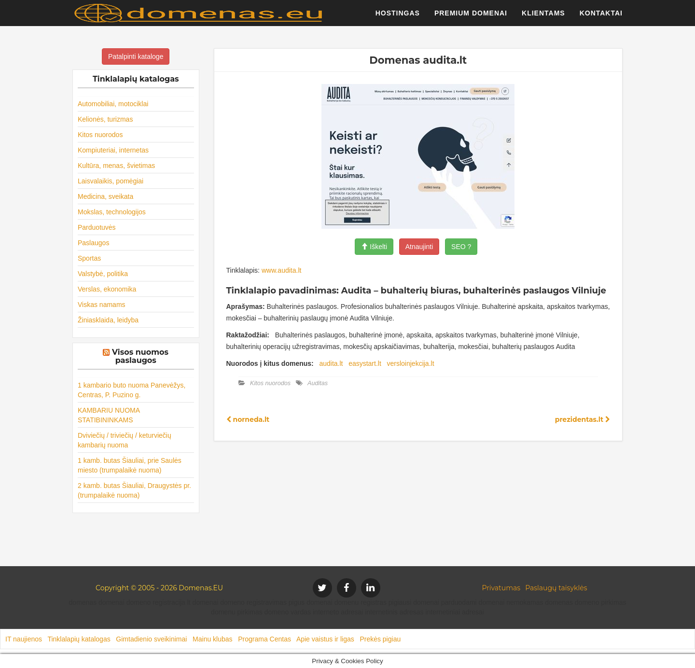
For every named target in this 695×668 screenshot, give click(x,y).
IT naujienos (23, 639)
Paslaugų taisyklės (556, 588)
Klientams (543, 17)
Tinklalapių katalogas (78, 639)
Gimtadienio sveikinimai (151, 639)
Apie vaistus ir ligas (325, 639)
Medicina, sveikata (105, 196)
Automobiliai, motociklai (113, 104)
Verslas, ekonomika (107, 289)
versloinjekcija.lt (410, 363)
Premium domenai (470, 17)
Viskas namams (101, 304)
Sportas (89, 258)
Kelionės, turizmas (105, 119)
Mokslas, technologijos (112, 212)
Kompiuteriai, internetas (113, 150)
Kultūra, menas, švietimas (116, 165)
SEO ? (461, 246)
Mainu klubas (213, 639)
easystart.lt (364, 363)
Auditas (317, 383)
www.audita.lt (281, 270)
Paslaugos (93, 243)
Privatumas (501, 588)
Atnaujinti (419, 246)
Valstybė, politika (103, 274)
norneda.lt (248, 419)
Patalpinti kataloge (135, 56)
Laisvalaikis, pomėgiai (110, 181)
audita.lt (331, 363)
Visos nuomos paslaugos (140, 356)
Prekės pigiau (380, 639)
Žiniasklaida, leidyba (108, 320)
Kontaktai (601, 17)
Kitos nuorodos (100, 135)
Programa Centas (264, 639)
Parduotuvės (97, 227)
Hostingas (397, 17)
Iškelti (374, 246)
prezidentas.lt (582, 419)
